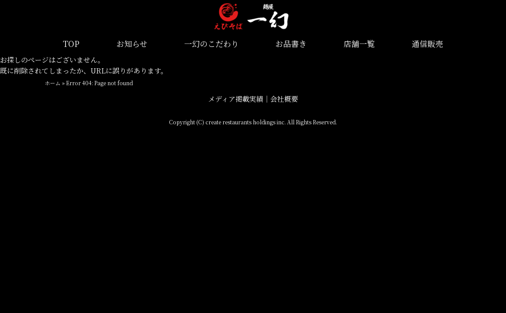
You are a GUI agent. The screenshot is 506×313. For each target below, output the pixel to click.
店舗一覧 (359, 43)
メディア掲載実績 (235, 99)
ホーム (52, 83)
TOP (71, 43)
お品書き (291, 43)
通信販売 (427, 43)
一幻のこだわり (211, 43)
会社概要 (284, 99)
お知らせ (131, 43)
